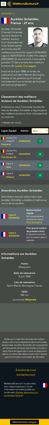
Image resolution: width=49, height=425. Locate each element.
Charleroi (6, 144)
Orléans (10, 177)
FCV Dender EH (8, 157)
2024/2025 (24, 154)
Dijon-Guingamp (34, 222)
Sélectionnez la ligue (24, 421)
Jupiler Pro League (25, 65)
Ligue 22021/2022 (14, 216)
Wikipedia (30, 299)
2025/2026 (24, 141)
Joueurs (6, 13)
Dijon (8, 167)
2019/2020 (24, 175)
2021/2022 (24, 165)
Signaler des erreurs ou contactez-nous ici (21, 399)
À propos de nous (26, 374)
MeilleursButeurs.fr (26, 4)
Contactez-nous (26, 379)
